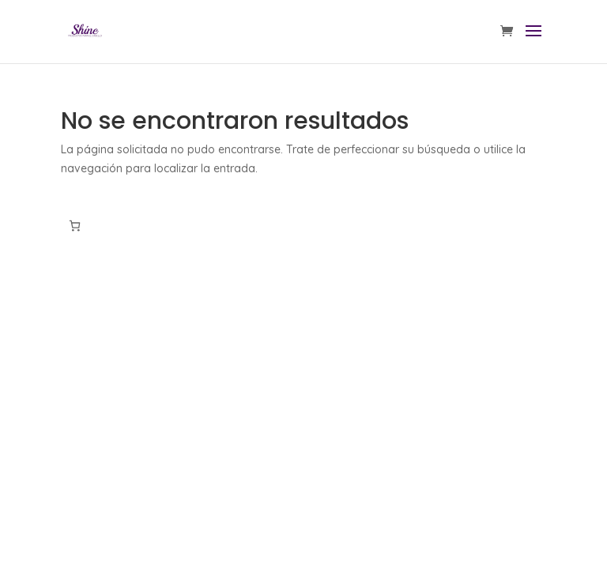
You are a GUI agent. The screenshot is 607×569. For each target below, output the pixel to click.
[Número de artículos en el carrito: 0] (75, 225)
